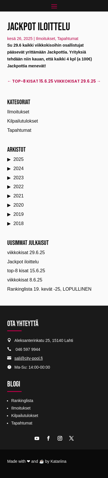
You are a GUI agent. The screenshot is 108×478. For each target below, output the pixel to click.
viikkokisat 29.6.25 (26, 252)
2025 (18, 159)
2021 (18, 195)
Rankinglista (22, 400)
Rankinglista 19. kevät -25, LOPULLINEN (49, 289)
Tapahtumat (67, 38)
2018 (18, 223)
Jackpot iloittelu (23, 261)
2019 (18, 214)
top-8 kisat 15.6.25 (26, 270)
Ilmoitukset (45, 38)
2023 (18, 177)
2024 (18, 168)
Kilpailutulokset (22, 121)
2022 (18, 186)
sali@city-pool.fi (28, 358)
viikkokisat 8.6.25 (24, 279)
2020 (18, 205)
